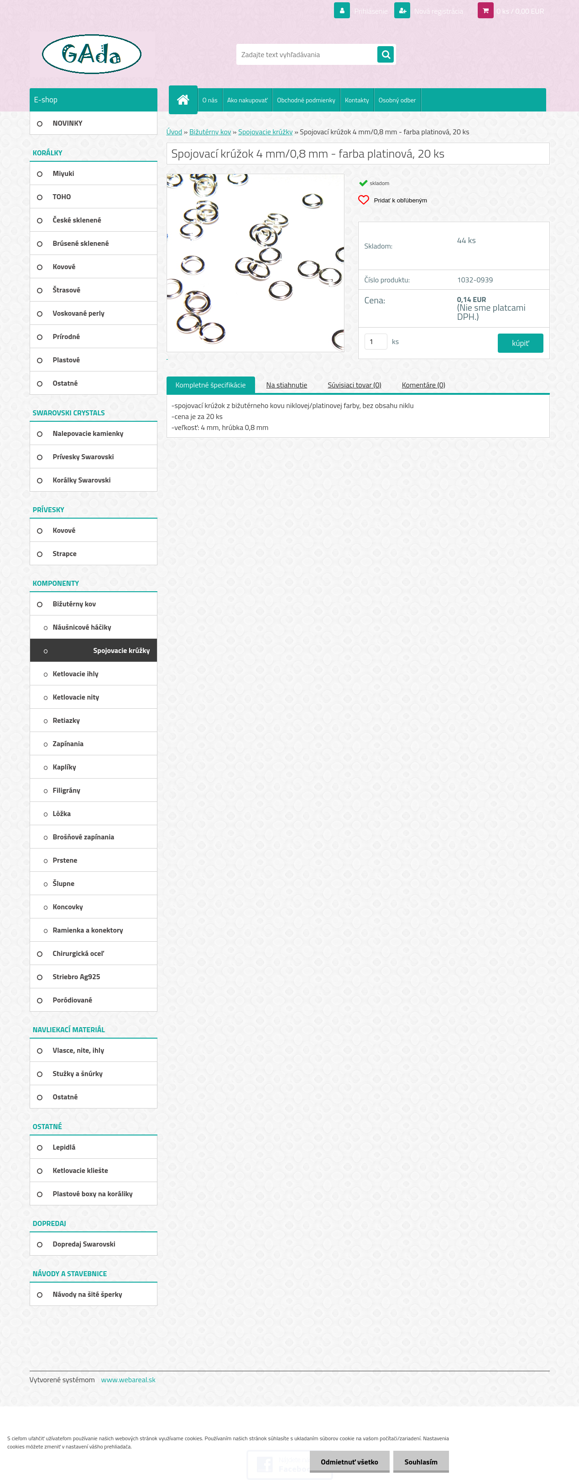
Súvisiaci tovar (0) (354, 384)
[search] (385, 55)
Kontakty (357, 100)
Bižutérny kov (210, 131)
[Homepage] (187, 99)
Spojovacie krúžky (265, 131)
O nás (210, 100)
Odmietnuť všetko (349, 1461)
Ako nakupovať (247, 100)
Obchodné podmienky (306, 100)
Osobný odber (397, 100)
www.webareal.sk (128, 1379)
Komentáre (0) (423, 384)
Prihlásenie (371, 10)
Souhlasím (421, 1461)
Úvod (175, 131)
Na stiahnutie (287, 384)
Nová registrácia (437, 10)
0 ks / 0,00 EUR (520, 10)
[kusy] (376, 342)
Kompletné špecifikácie (211, 384)
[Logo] (92, 54)
